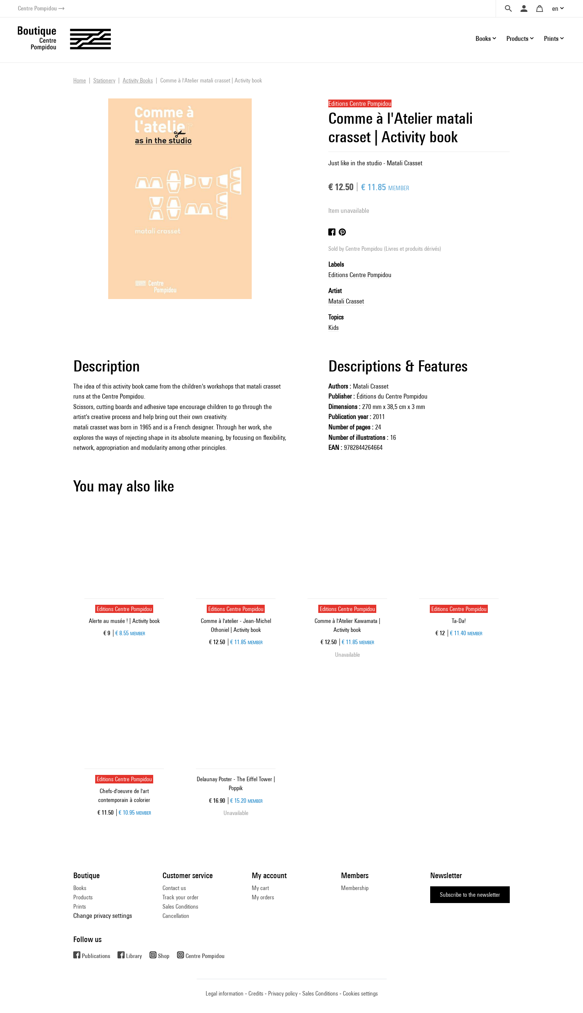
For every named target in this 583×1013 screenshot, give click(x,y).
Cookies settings (360, 993)
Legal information (225, 993)
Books (79, 888)
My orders (263, 897)
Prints (79, 906)
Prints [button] (551, 38)
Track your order (180, 897)
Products (83, 897)
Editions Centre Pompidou (360, 275)
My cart (260, 888)
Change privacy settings (102, 915)
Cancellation (175, 915)
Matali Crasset (346, 301)
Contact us (174, 888)
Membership (354, 888)
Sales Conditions (180, 906)
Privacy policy (282, 993)
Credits (255, 993)
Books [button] (483, 38)
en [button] (555, 8)
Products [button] (517, 38)
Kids (333, 327)
